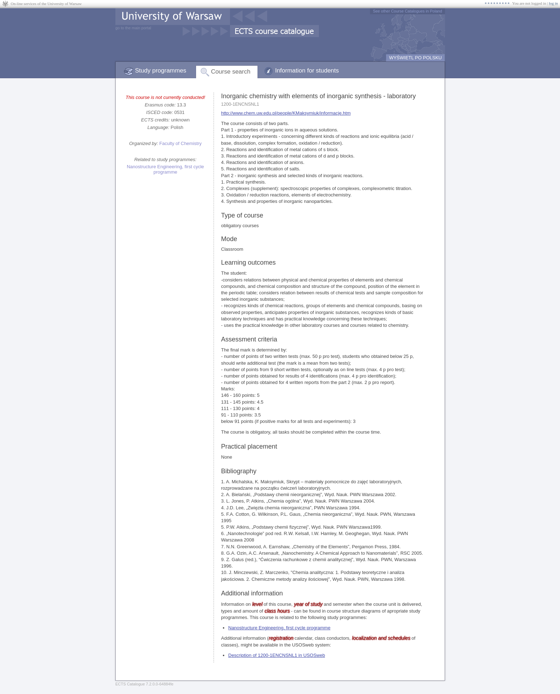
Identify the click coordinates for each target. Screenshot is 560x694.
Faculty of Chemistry (180, 143)
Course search (231, 71)
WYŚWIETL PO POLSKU (415, 57)
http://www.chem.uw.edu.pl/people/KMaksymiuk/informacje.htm (286, 113)
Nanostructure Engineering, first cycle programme (165, 169)
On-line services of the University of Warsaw (46, 3)
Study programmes (160, 70)
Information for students (307, 70)
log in (553, 3)
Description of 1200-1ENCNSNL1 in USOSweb (276, 655)
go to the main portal (133, 28)
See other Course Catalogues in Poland (407, 11)
